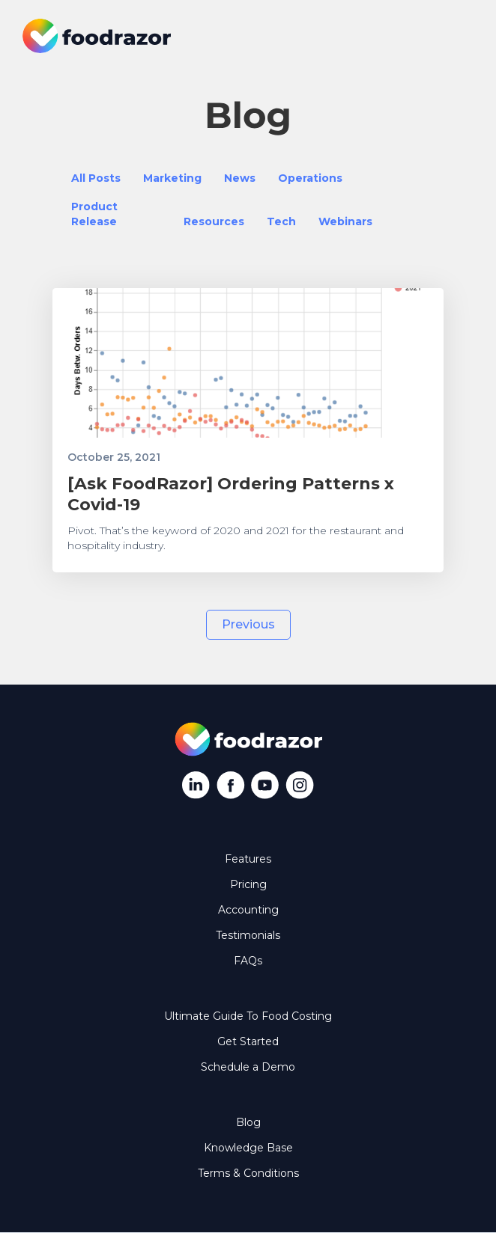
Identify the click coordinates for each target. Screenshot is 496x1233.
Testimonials (248, 935)
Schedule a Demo (248, 1067)
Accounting (248, 910)
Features (248, 859)
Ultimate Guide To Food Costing (248, 1016)
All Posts (96, 178)
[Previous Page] (248, 625)
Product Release (94, 214)
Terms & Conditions (248, 1173)
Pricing (248, 884)
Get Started (248, 1041)
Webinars (345, 221)
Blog (248, 1122)
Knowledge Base (248, 1148)
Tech (281, 221)
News (239, 178)
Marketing (172, 178)
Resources (214, 221)
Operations (310, 178)
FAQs (248, 961)
